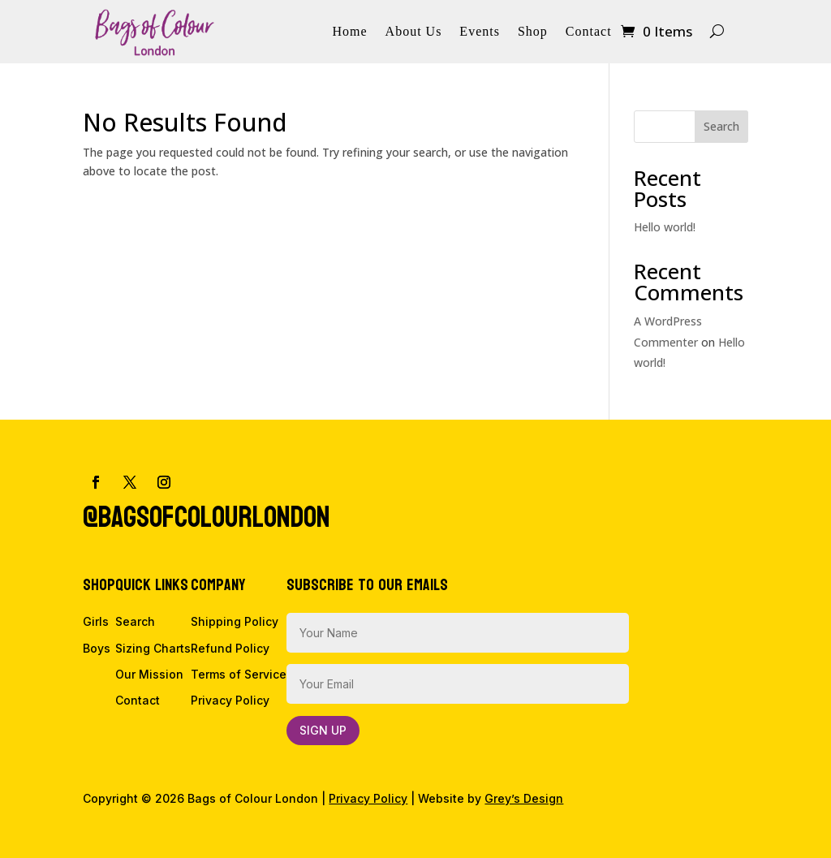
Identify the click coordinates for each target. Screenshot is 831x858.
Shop (533, 32)
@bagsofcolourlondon (206, 517)
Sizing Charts (153, 648)
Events (479, 32)
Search (721, 126)
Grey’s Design (523, 798)
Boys (96, 648)
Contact (589, 32)
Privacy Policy (230, 700)
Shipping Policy (234, 621)
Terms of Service (238, 674)
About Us (413, 32)
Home (349, 32)
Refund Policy (230, 648)
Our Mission (149, 674)
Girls (96, 621)
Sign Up (323, 730)
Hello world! (664, 227)
